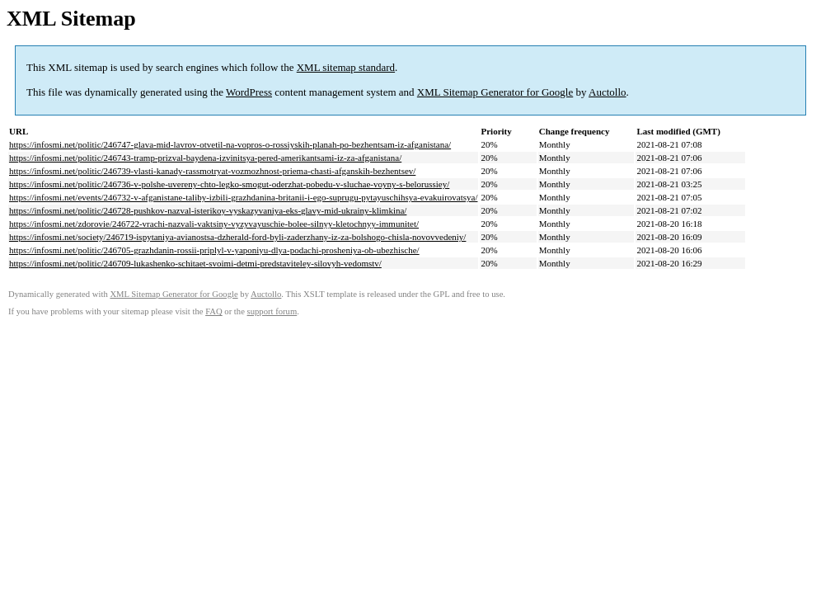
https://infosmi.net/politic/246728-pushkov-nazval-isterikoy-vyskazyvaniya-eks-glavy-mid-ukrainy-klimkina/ (207, 210)
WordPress (249, 92)
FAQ (214, 311)
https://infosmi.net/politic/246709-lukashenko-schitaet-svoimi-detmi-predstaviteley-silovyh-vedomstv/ (195, 263)
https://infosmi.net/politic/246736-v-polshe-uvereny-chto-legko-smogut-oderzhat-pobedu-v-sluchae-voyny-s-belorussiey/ (229, 184)
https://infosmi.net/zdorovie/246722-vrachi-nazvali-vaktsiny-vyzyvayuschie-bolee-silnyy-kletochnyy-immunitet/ (214, 224)
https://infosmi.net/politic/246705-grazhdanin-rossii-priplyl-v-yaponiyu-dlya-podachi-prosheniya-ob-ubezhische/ (214, 250)
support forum (272, 311)
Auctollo (607, 92)
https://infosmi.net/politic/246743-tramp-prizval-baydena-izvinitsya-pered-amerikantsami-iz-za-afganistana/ (205, 158)
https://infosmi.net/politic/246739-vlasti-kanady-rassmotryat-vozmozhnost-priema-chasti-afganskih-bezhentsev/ (212, 171)
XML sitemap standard (346, 67)
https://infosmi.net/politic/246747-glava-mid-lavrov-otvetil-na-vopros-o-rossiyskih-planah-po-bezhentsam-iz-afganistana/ (230, 144)
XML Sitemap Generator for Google (495, 92)
